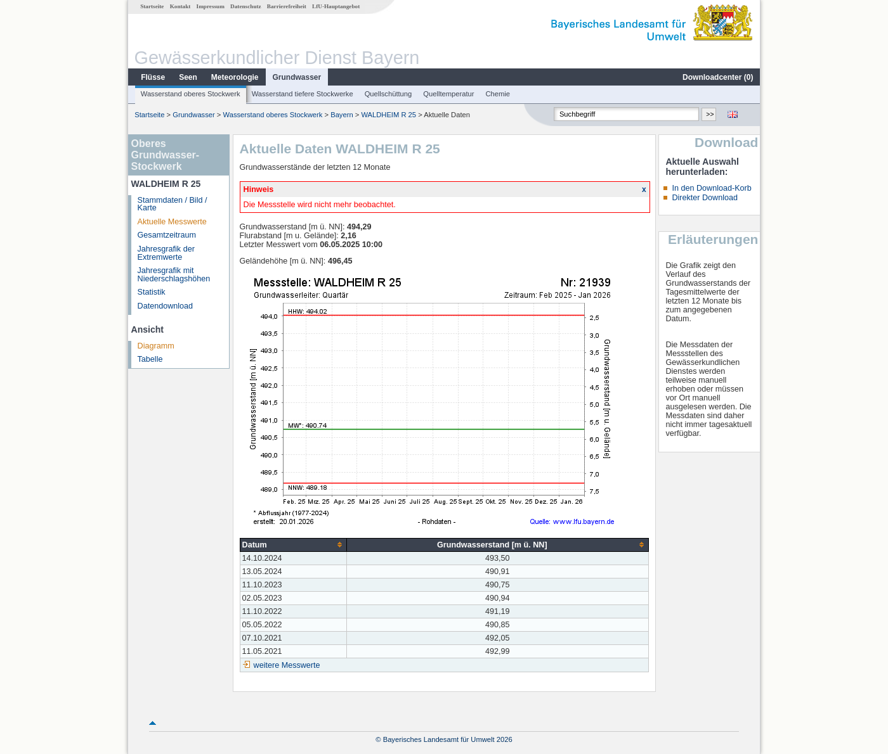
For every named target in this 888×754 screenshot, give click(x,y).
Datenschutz (245, 6)
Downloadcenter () (717, 77)
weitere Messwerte (287, 665)
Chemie (498, 94)
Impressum (211, 6)
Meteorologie (235, 77)
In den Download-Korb (711, 188)
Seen (188, 77)
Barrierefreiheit (286, 6)
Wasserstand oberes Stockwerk (190, 94)
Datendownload (165, 306)
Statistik (152, 292)
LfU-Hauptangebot (336, 6)
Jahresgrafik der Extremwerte (166, 253)
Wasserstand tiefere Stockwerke (302, 94)
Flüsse (153, 77)
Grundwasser (297, 77)
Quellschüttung (388, 94)
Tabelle (150, 359)
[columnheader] (293, 544)
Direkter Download (705, 197)
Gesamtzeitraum (167, 235)
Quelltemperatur (448, 94)
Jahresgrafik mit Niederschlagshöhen (174, 274)
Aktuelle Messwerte (172, 221)
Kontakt (180, 6)
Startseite (152, 6)
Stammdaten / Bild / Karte (172, 204)
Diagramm (156, 346)
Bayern (341, 114)
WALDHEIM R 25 (388, 114)
